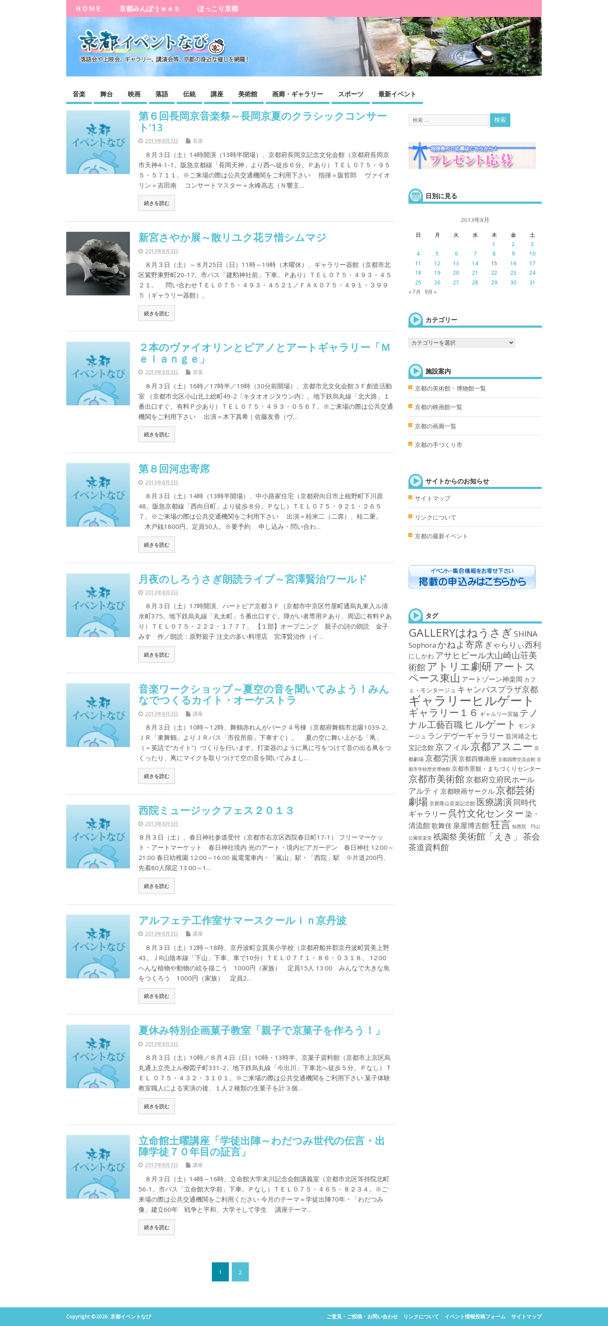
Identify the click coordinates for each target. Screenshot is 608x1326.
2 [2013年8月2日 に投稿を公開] (513, 244)
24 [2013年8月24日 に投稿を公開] (532, 272)
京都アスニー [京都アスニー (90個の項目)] (501, 746)
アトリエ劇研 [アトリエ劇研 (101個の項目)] (459, 666)
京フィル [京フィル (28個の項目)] (452, 747)
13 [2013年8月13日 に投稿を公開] (456, 263)
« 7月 (414, 291)
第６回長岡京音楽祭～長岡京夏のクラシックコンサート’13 (262, 121)
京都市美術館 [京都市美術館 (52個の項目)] (436, 778)
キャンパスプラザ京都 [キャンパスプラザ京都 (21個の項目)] (497, 689)
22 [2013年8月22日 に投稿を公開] (494, 272)
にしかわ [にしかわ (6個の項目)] (421, 656)
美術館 (247, 94)
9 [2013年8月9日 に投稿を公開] (513, 253)
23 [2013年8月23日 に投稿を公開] (513, 272)
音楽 (79, 94)
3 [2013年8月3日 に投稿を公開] (532, 244)
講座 (217, 94)
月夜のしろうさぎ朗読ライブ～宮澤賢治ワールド (253, 579)
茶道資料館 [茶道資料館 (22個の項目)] (428, 847)
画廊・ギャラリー (297, 94)
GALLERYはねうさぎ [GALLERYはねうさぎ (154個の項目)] (460, 632)
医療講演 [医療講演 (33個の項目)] (494, 802)
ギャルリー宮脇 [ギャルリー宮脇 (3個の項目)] (499, 714)
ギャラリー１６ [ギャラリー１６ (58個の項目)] (443, 712)
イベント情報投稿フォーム (475, 1316)
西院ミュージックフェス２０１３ (216, 810)
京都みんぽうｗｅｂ (149, 8)
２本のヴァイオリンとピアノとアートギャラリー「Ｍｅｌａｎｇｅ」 (264, 352)
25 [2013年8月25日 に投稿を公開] (418, 282)
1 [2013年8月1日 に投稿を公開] (494, 244)
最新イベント (397, 94)
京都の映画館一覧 (438, 407)
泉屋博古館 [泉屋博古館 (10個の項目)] (471, 825)
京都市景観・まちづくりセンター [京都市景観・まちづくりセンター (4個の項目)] (496, 768)
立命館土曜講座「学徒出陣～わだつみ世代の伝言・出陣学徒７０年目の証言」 (261, 1145)
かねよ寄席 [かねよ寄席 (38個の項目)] (460, 644)
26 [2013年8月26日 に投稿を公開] (437, 282)
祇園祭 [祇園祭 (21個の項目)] (445, 836)
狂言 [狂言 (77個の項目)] (500, 824)
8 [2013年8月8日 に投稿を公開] (494, 253)
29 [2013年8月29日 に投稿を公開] (494, 282)
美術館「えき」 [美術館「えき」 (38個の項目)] (490, 836)
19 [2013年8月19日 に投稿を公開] (437, 272)
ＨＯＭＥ (88, 8)
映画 (134, 94)
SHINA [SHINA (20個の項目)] (526, 633)
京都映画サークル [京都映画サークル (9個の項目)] (467, 791)
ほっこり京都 (217, 8)
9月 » (430, 291)
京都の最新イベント (441, 536)
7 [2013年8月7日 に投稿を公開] (475, 253)
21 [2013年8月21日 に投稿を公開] (475, 272)
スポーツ (350, 94)
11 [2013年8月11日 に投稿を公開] (418, 263)
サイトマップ (432, 498)
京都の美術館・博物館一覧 (450, 388)
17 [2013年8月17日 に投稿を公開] (532, 263)
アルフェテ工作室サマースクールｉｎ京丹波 (242, 920)
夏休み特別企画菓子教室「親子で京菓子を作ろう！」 (261, 1030)
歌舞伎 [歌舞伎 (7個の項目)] (441, 825)
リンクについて (435, 517)
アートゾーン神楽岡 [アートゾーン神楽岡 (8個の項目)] (492, 679)
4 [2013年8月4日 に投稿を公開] (418, 253)
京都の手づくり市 (438, 445)
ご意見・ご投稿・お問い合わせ (362, 1316)
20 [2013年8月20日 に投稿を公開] (456, 272)
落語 (161, 94)
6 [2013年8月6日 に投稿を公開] (456, 253)
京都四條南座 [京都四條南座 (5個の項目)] (478, 758)
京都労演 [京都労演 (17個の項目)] (441, 758)
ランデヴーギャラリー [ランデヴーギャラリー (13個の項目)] (466, 735)
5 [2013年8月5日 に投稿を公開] (437, 253)
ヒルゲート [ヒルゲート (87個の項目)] (490, 724)
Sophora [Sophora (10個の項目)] (422, 645)
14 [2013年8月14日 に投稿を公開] (475, 263)
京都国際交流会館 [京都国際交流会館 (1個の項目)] (516, 759)
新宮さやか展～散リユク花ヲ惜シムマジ (232, 237)
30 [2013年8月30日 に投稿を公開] (513, 282)
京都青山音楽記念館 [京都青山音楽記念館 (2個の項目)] (452, 803)
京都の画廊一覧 (435, 426)
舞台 (106, 94)
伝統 (189, 94)
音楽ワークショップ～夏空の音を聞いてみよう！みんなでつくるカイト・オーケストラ (263, 694)
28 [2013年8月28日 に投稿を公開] (475, 282)
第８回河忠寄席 (174, 468)
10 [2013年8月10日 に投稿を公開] (532, 253)
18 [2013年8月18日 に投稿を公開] (418, 272)
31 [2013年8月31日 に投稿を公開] (532, 282)
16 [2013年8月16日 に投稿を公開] (513, 263)
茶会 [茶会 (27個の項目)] (531, 836)
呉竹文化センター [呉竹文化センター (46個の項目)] (486, 813)
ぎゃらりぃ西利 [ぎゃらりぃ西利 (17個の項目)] (512, 644)
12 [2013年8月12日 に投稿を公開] (437, 263)
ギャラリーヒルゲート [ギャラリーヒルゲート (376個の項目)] (471, 700)
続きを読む (156, 202)
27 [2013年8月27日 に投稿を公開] (456, 282)
